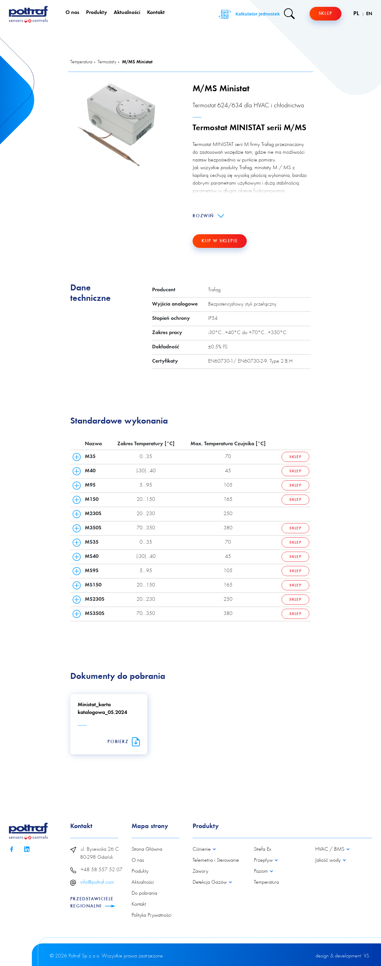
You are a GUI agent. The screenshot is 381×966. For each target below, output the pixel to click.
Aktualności (127, 12)
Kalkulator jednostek (248, 14)
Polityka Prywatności (151, 915)
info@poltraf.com (97, 882)
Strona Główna (147, 849)
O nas (72, 12)
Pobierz (123, 742)
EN (369, 14)
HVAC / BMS (330, 849)
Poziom (261, 871)
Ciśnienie (202, 849)
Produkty (96, 12)
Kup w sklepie (220, 241)
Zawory (200, 871)
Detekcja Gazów (210, 882)
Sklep (325, 13)
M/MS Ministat (137, 62)
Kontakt (156, 12)
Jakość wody (328, 860)
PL (357, 14)
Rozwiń (208, 216)
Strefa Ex (262, 849)
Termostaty (107, 62)
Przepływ (264, 860)
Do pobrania (144, 893)
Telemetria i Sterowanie (216, 860)
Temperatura (81, 62)
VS (366, 956)
